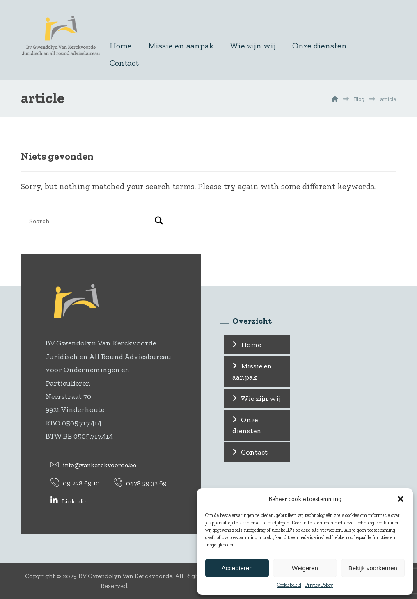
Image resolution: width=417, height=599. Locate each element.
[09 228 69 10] (75, 482)
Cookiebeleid (289, 585)
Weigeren (305, 568)
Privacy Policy (319, 585)
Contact (254, 452)
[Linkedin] (69, 501)
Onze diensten (246, 425)
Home (251, 344)
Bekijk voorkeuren (372, 568)
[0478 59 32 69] (140, 482)
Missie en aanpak (252, 371)
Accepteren (237, 568)
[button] (400, 499)
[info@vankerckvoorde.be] (93, 464)
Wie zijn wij (260, 398)
